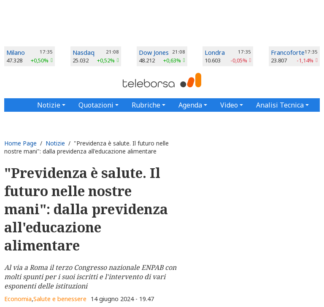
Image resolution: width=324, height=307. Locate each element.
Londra (215, 52)
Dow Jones (154, 52)
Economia (18, 299)
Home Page (20, 143)
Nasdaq (83, 52)
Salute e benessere (59, 299)
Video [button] (229, 105)
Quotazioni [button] (95, 105)
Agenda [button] (190, 105)
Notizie (55, 143)
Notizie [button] (48, 105)
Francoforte (288, 52)
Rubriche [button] (146, 105)
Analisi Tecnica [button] (280, 105)
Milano (15, 52)
